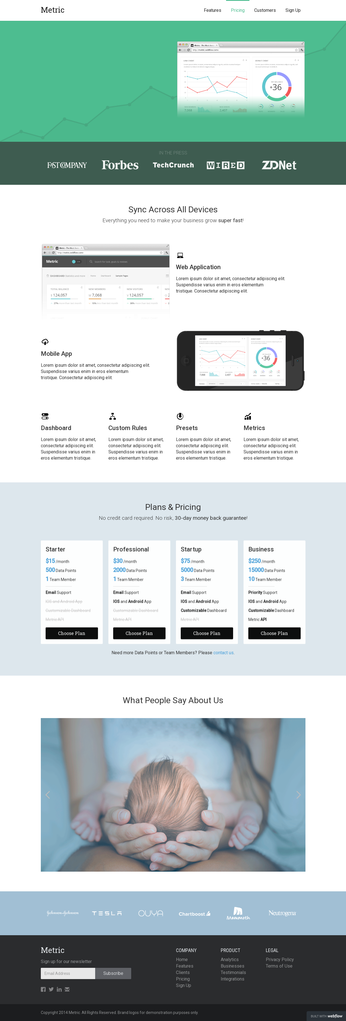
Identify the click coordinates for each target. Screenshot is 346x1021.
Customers (265, 10)
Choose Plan (71, 635)
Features (212, 10)
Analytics (230, 959)
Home (182, 959)
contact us (223, 652)
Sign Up (293, 10)
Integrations (232, 979)
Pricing (238, 10)
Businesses (232, 966)
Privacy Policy (280, 959)
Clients (183, 972)
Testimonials (233, 972)
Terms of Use (279, 966)
